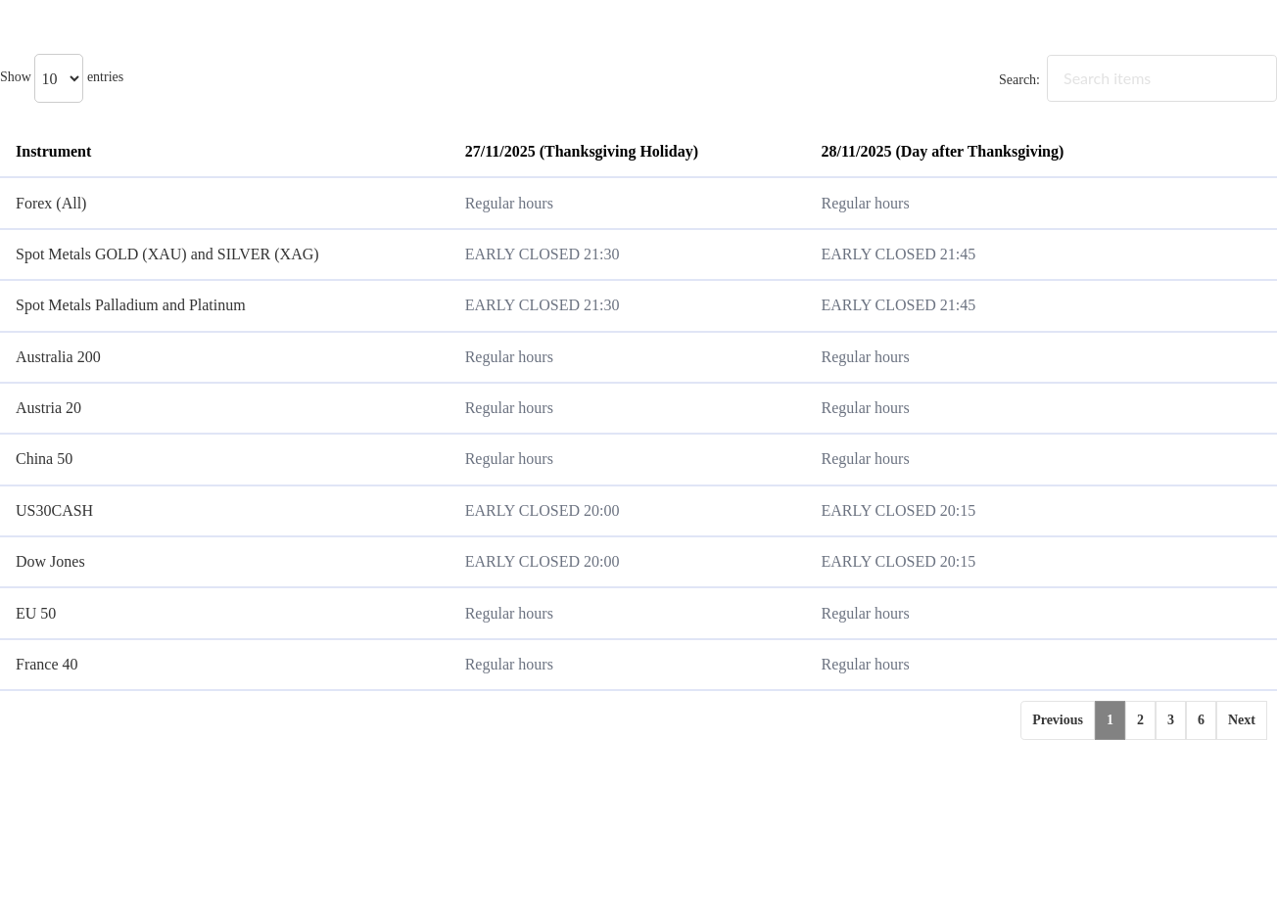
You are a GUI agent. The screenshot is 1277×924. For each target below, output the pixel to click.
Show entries (61, 76)
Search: (1138, 79)
